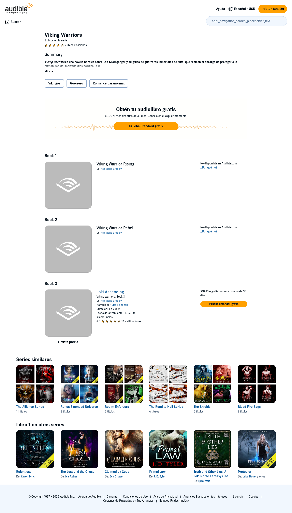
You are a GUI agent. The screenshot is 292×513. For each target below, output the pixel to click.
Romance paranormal (109, 83)
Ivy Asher (71, 476)
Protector (244, 472)
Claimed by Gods (117, 472)
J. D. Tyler (160, 476)
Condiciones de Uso (135, 496)
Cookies (253, 496)
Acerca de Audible (89, 496)
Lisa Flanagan (120, 305)
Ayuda (220, 9)
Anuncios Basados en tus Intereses (205, 496)
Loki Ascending (110, 292)
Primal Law (157, 472)
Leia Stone (249, 476)
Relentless (23, 472)
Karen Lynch (28, 476)
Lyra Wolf (204, 481)
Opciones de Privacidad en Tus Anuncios (128, 500)
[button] (49, 71)
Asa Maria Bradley (111, 169)
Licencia (238, 496)
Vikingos (54, 83)
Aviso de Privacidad (166, 496)
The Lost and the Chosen (78, 472)
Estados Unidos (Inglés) (174, 500)
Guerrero (76, 83)
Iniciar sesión (273, 9)
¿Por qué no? (208, 167)
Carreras (112, 496)
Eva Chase (116, 476)
